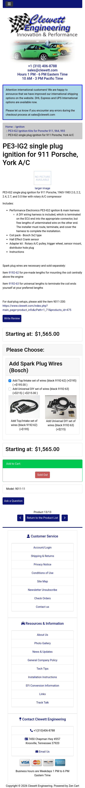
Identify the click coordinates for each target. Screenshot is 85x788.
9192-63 (14, 283)
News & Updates (42, 651)
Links (42, 694)
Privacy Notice (42, 564)
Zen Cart (74, 785)
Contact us (42, 606)
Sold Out (42, 474)
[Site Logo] (42, 25)
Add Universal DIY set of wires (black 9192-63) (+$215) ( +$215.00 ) (41, 391)
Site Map (42, 581)
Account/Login (42, 547)
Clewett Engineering (40, 785)
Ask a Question (13, 501)
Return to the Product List (42, 517)
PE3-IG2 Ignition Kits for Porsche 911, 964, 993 (36, 131)
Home (9, 126)
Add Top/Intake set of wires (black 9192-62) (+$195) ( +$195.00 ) (44, 382)
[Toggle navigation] (9, 4)
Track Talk (42, 702)
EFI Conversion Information (42, 685)
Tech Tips (43, 668)
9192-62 (14, 272)
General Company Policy (42, 660)
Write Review (12, 318)
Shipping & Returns (42, 556)
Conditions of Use (42, 573)
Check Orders (42, 598)
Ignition (20, 126)
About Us (42, 634)
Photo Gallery (42, 643)
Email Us (42, 751)
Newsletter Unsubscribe (42, 590)
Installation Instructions (42, 677)
